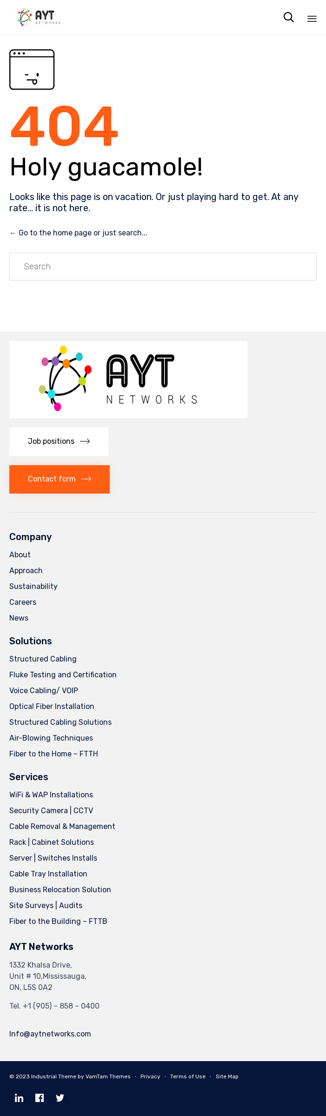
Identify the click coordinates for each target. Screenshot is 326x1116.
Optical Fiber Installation (51, 706)
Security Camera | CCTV (51, 810)
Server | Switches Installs (53, 858)
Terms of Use (188, 1076)
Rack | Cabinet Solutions (51, 842)
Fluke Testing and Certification (63, 674)
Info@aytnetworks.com (50, 1033)
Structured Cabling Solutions (60, 722)
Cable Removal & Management (62, 826)
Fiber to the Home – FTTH (53, 753)
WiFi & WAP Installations (51, 794)
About (20, 554)
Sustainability (33, 586)
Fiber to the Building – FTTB (58, 921)
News (18, 618)
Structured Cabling (43, 659)
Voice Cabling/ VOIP (43, 690)
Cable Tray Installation (48, 873)
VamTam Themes (108, 1076)
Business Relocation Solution (60, 889)
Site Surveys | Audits (45, 905)
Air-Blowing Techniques (51, 738)
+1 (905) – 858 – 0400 (61, 1006)
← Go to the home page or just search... (78, 232)
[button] (58, 442)
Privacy (150, 1076)
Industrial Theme (53, 1076)
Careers (22, 602)
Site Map (227, 1076)
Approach (26, 570)
